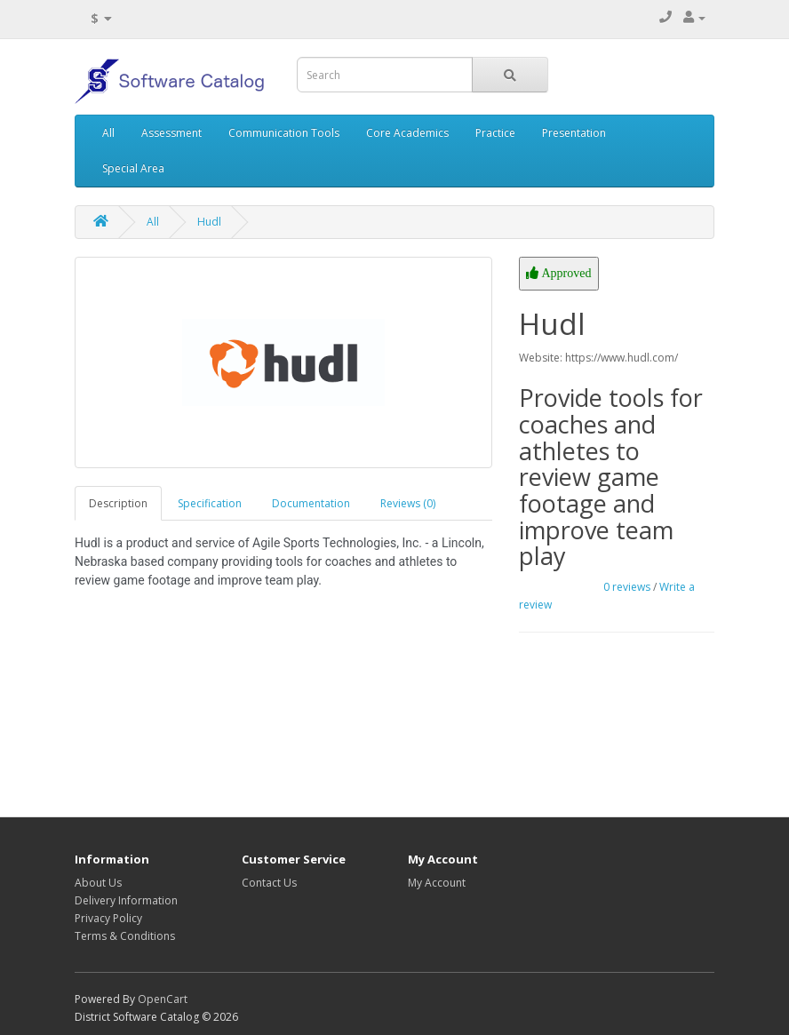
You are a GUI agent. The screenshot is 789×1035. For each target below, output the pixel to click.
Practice (495, 132)
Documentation (311, 503)
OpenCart (162, 999)
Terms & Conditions (125, 935)
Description (118, 503)
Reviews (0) (407, 503)
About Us (98, 882)
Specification (210, 503)
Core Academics (407, 132)
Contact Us (269, 882)
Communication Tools (283, 132)
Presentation (574, 132)
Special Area (133, 168)
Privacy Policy (108, 918)
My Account (437, 882)
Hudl (209, 221)
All (108, 132)
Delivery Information (126, 900)
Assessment (171, 132)
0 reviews (626, 586)
